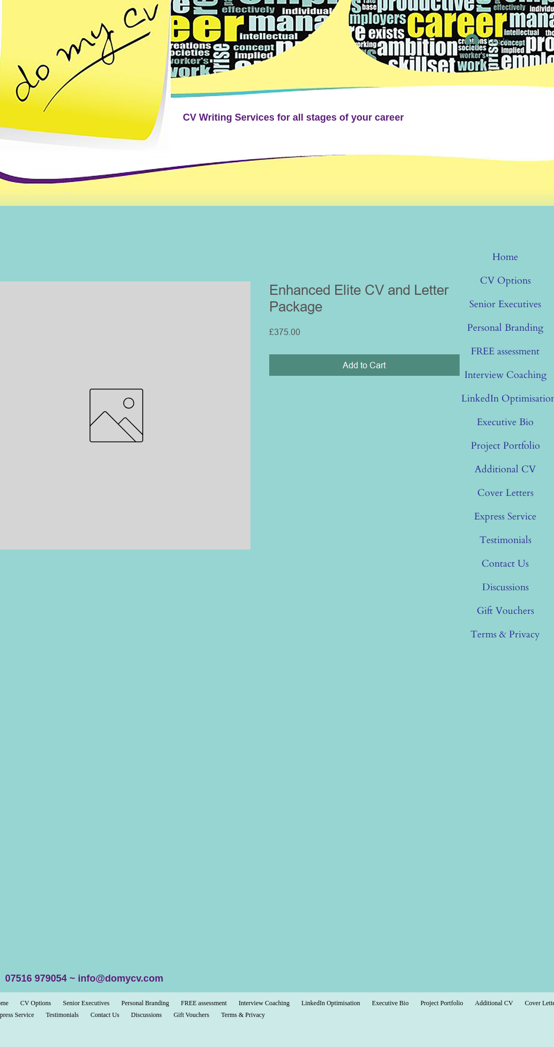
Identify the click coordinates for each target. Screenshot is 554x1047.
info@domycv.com (120, 978)
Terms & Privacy (505, 634)
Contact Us (505, 563)
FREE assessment (505, 351)
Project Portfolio (505, 445)
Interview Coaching (505, 375)
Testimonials (505, 540)
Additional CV (505, 469)
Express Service (505, 516)
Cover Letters (505, 493)
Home (505, 257)
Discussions (505, 587)
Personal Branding (505, 328)
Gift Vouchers (505, 611)
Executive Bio (505, 422)
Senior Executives (505, 304)
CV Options (505, 280)
